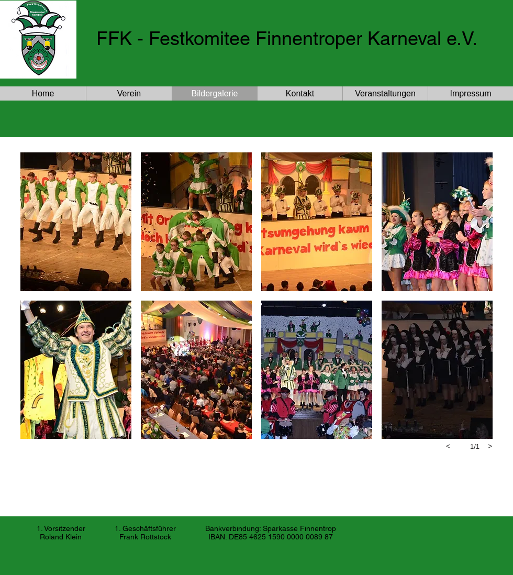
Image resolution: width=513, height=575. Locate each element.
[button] (75, 221)
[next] (490, 446)
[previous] (448, 446)
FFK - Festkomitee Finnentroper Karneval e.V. (286, 38)
